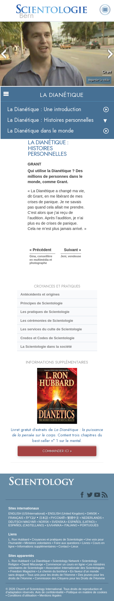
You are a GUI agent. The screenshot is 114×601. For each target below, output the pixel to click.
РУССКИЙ (58, 517)
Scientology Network (66, 560)
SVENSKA (58, 521)
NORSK (43, 521)
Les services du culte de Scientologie (51, 329)
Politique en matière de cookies (86, 592)
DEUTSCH (15, 521)
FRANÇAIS (15, 517)
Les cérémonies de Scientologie (46, 321)
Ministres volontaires (37, 543)
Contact (63, 546)
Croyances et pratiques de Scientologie (57, 539)
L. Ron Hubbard (18, 539)
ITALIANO (70, 525)
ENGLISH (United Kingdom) (66, 513)
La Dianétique (41, 560)
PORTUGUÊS (89, 525)
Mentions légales (51, 595)
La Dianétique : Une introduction (44, 109)
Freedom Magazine (23, 571)
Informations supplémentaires (36, 546)
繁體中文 (73, 517)
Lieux (74, 546)
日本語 (43, 517)
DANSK (92, 513)
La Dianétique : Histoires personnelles (50, 120)
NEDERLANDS (92, 517)
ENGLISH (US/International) (26, 513)
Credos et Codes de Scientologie (47, 338)
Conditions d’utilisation (22, 595)
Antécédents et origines (40, 294)
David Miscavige (32, 564)
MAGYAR (29, 521)
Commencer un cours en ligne (65, 564)
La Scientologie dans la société (46, 347)
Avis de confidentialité (49, 592)
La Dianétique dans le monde (40, 131)
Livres (86, 543)
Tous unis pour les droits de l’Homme (51, 574)
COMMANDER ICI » (57, 450)
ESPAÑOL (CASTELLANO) (26, 525)
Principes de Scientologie (41, 303)
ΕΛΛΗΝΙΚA (54, 525)
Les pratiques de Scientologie (44, 312)
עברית (31, 517)
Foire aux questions (67, 543)
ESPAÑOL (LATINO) (81, 521)
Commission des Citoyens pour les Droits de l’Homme (70, 578)
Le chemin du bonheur (53, 571)
